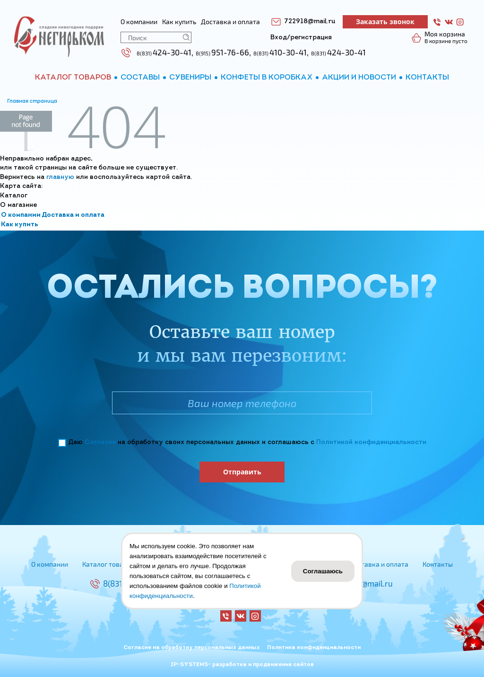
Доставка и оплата (73, 215)
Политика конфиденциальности (314, 647)
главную (60, 177)
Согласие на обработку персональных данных (191, 647)
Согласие (100, 442)
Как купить (19, 224)
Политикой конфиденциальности (371, 442)
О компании (21, 215)
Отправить (242, 471)
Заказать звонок (385, 21)
